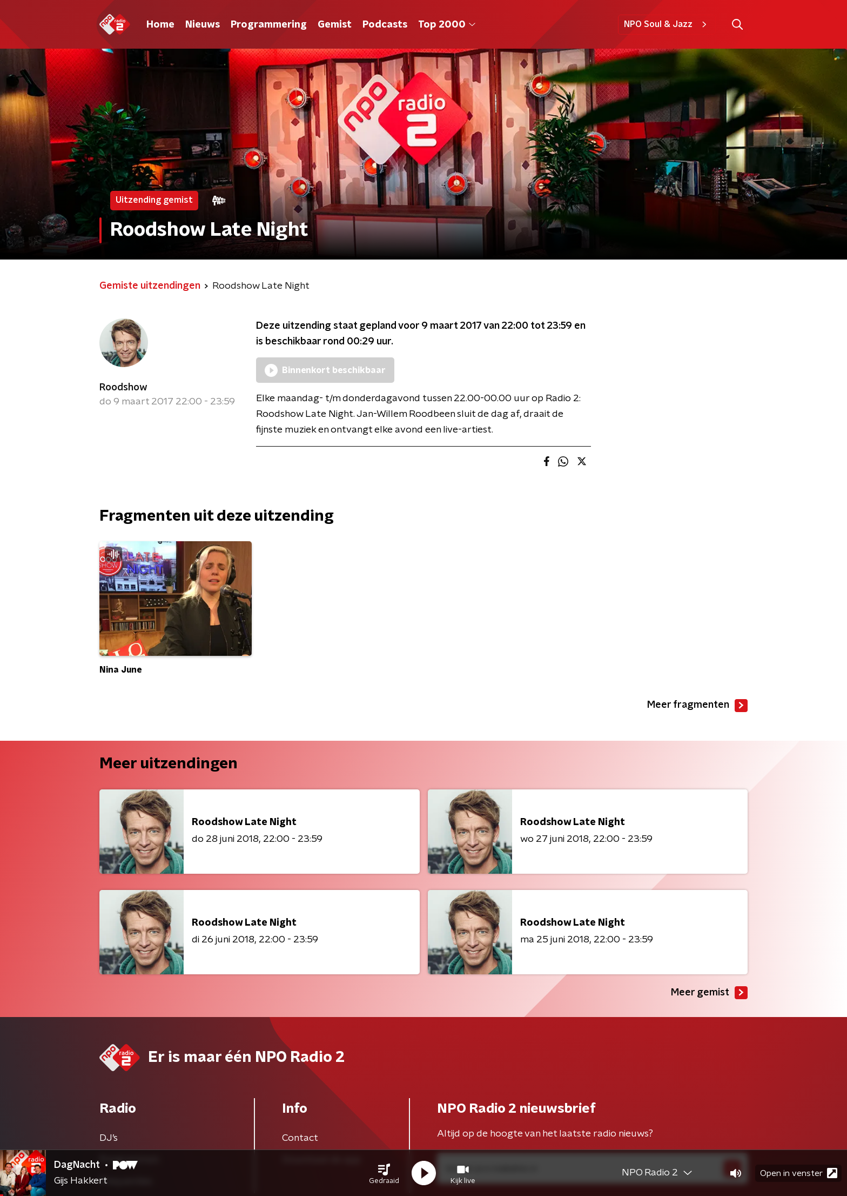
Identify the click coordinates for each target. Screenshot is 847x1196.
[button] (384, 1173)
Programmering (269, 25)
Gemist (335, 25)
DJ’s (108, 1138)
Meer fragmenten (697, 705)
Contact (300, 1138)
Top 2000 (446, 25)
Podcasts (384, 25)
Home (160, 25)
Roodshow (123, 388)
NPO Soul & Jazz (667, 24)
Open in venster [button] (798, 1173)
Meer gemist (709, 992)
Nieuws (202, 25)
